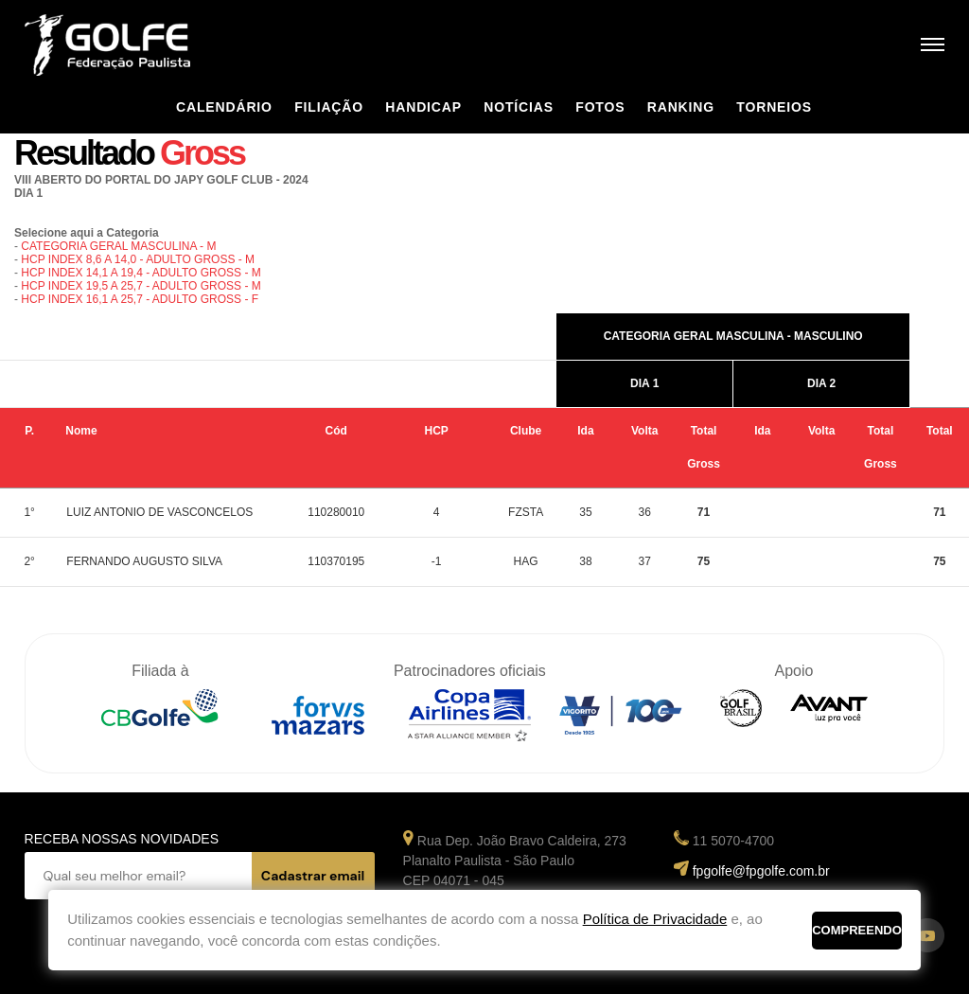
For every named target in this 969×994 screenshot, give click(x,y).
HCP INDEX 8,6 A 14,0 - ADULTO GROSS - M (138, 259)
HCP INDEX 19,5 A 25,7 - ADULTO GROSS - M (140, 286)
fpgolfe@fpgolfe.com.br (761, 871)
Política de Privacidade (655, 919)
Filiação (328, 107)
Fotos (600, 107)
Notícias (519, 107)
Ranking (680, 107)
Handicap (423, 107)
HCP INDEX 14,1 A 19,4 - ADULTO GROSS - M (140, 272)
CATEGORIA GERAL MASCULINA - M (118, 246)
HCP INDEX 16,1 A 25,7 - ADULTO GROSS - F (139, 299)
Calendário (224, 107)
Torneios (774, 107)
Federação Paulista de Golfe (126, 45)
